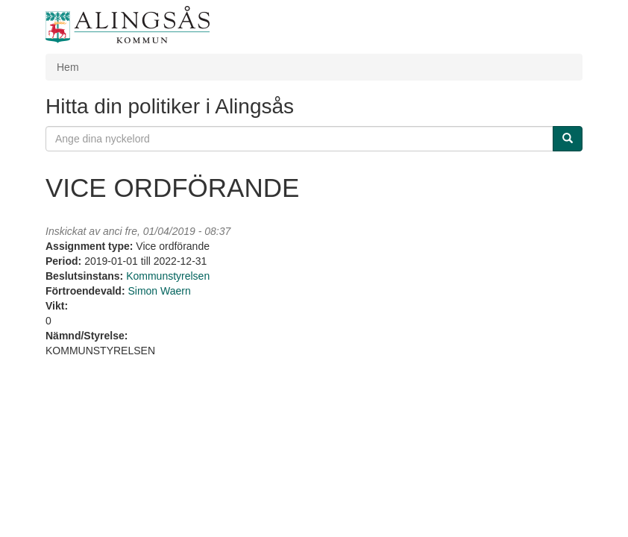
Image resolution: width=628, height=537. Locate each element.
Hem (68, 67)
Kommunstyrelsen (168, 276)
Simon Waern (159, 291)
